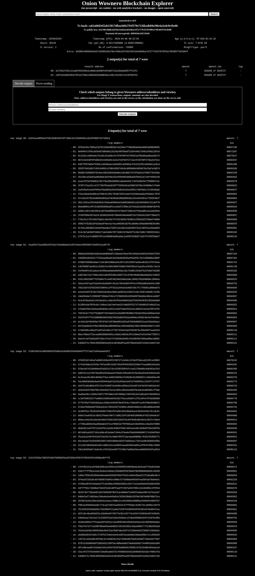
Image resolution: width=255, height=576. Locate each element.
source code (90, 570)
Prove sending (44, 83)
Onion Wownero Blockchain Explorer (127, 3)
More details (127, 564)
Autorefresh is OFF (127, 20)
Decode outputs (23, 83)
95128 (52, 43)
